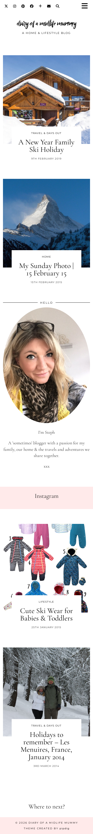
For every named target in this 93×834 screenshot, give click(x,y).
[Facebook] (32, 6)
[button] (86, 6)
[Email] (49, 6)
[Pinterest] (23, 6)
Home (46, 256)
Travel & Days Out (46, 133)
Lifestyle (46, 601)
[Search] (58, 6)
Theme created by (46, 828)
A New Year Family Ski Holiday (46, 145)
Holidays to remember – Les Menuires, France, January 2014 (46, 745)
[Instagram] (14, 6)
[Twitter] (6, 6)
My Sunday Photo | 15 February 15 (46, 269)
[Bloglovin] (40, 6)
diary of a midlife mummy (46, 23)
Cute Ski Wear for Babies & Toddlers (46, 614)
